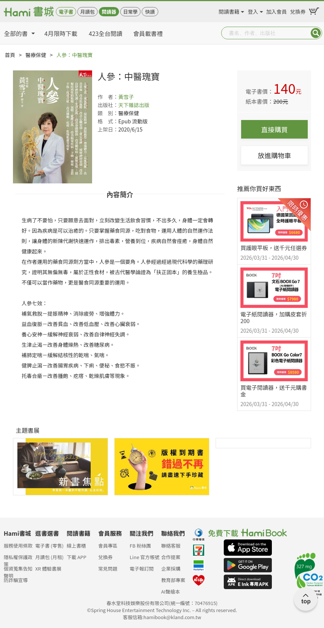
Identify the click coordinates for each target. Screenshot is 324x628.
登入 (253, 10)
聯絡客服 (170, 545)
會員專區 (107, 545)
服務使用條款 (18, 545)
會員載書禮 (148, 33)
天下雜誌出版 (133, 105)
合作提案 (170, 557)
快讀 (150, 11)
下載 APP (76, 557)
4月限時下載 (60, 33)
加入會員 (276, 10)
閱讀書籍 (229, 10)
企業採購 (170, 568)
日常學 (130, 11)
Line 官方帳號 (145, 557)
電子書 (66, 11)
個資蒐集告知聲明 (18, 571)
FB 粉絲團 (140, 545)
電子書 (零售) (49, 545)
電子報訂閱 (142, 568)
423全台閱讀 (105, 33)
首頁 (10, 55)
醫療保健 (36, 55)
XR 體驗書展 (48, 568)
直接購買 (274, 129)
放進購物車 (274, 155)
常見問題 (107, 568)
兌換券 (298, 10)
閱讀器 (109, 11)
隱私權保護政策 (18, 559)
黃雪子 (126, 96)
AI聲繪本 (170, 591)
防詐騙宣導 (16, 580)
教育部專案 (173, 580)
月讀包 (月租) (49, 557)
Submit (316, 33)
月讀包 (87, 11)
